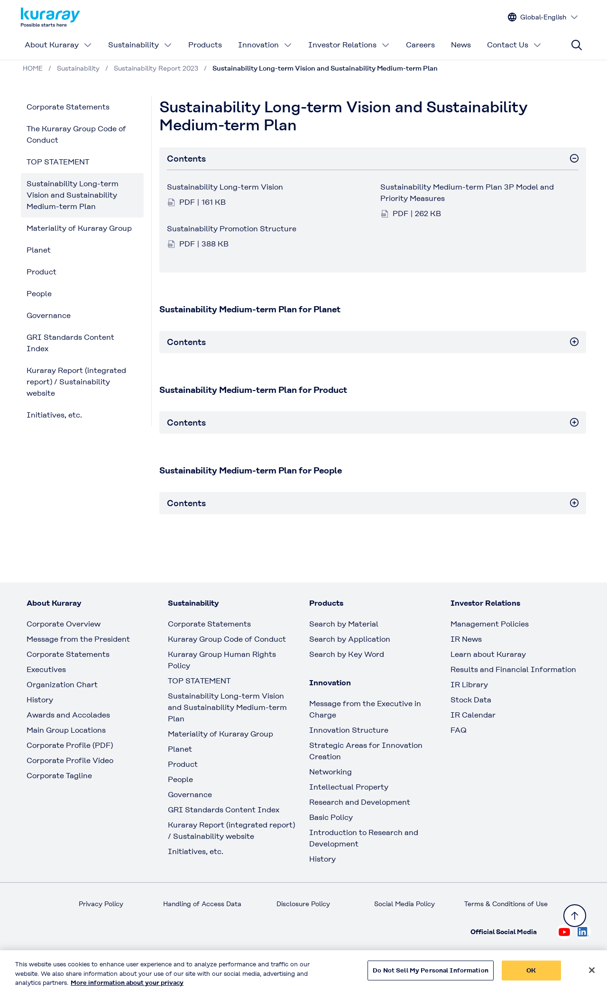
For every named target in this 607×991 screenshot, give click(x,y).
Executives (46, 669)
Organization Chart (62, 684)
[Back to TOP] (574, 915)
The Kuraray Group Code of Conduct (76, 134)
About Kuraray (58, 44)
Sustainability (140, 44)
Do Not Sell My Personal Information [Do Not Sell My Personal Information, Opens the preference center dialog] (430, 975)
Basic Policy (331, 817)
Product (41, 271)
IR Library (469, 684)
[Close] (591, 975)
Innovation (265, 44)
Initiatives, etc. (54, 414)
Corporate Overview (64, 623)
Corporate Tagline (59, 775)
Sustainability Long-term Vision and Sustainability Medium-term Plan (73, 195)
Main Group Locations (66, 730)
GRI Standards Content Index (70, 343)
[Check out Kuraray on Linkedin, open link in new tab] (583, 931)
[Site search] (576, 45)
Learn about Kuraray (488, 654)
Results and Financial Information (513, 669)
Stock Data (471, 699)
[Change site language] (543, 17)
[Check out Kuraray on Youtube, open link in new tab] (564, 931)
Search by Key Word (346, 654)
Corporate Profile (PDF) (70, 745)
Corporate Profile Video (70, 760)
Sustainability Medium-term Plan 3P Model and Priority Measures (467, 192)
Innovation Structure (348, 730)
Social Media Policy (404, 904)
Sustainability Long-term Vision (225, 186)
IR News (466, 639)
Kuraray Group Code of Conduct (227, 639)
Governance (49, 315)
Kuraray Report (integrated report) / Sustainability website (76, 382)
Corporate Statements (68, 106)
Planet (39, 250)
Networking (330, 771)
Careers (420, 44)
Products (205, 44)
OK (531, 975)
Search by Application (349, 639)
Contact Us (514, 44)
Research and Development (359, 802)
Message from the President (78, 639)
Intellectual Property (348, 786)
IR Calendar (473, 714)
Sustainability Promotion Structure (231, 228)
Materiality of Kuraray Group (79, 228)
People (39, 293)
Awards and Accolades (68, 714)
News (461, 44)
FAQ (459, 730)
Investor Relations (349, 44)
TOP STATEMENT (58, 161)
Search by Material (343, 623)
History (40, 699)
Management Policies (490, 623)
